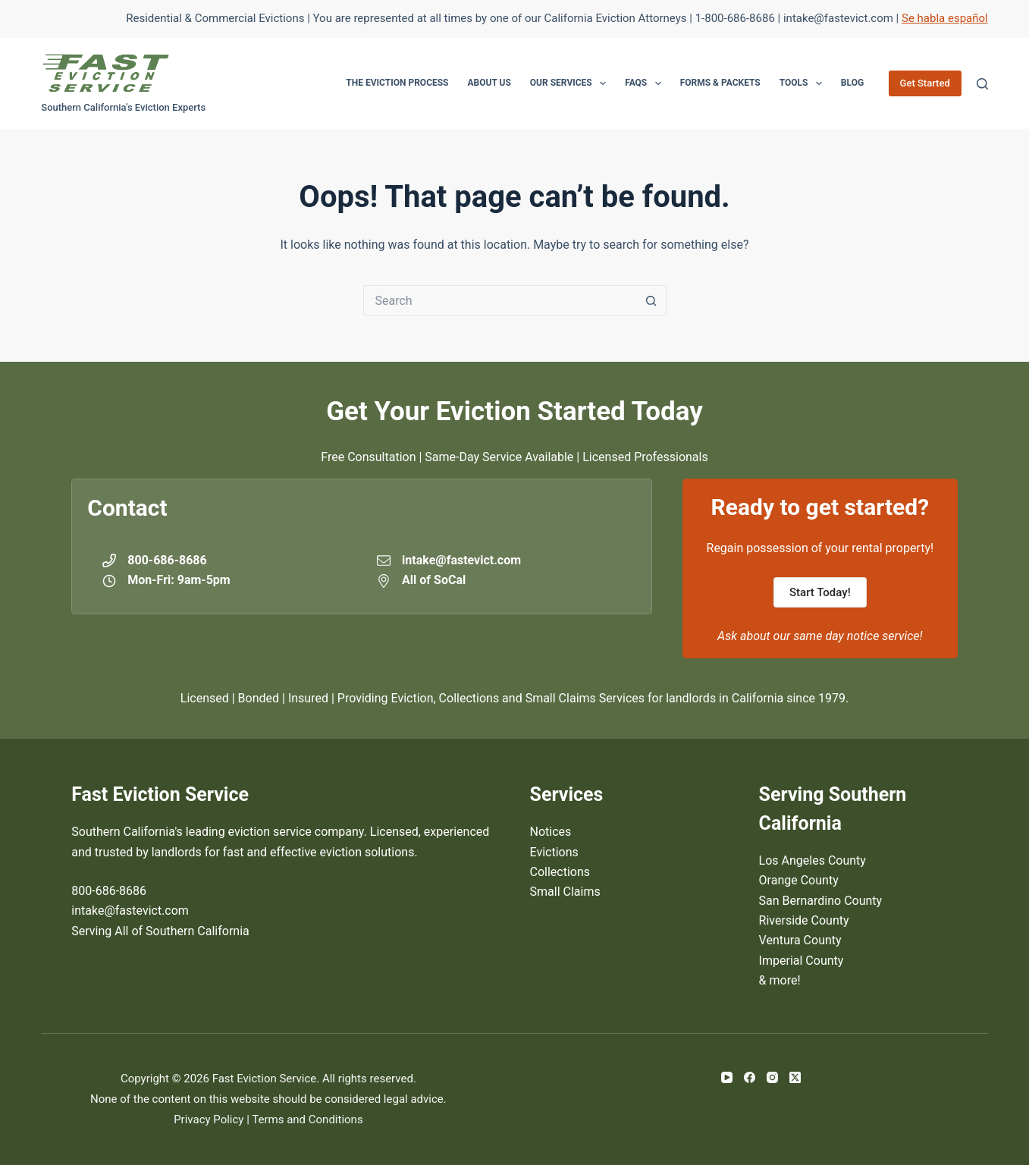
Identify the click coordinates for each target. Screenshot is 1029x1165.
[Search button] (651, 300)
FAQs (646, 83)
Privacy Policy (208, 1119)
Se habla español (945, 18)
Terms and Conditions (307, 1119)
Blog (852, 82)
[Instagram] (772, 1077)
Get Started (925, 83)
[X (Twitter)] (795, 1077)
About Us (489, 82)
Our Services (571, 83)
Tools (804, 83)
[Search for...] (499, 300)
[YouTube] (727, 1077)
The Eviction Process (397, 82)
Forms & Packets (720, 82)
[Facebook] (749, 1077)
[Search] (982, 83)
